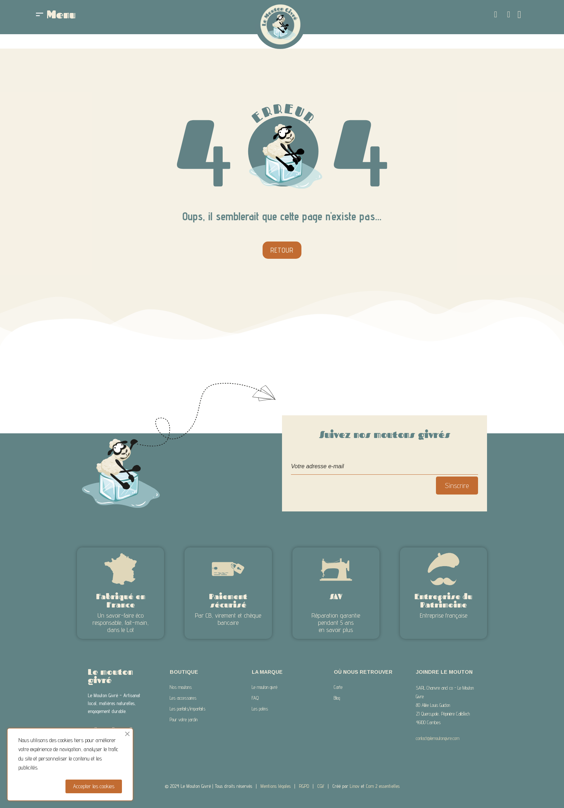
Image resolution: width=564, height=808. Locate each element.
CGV (320, 786)
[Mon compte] (508, 14)
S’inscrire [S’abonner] (457, 485)
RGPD (304, 786)
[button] (495, 14)
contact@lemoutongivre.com (437, 738)
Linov (354, 786)
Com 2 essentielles (383, 786)
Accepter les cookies (93, 786)
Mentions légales (275, 786)
